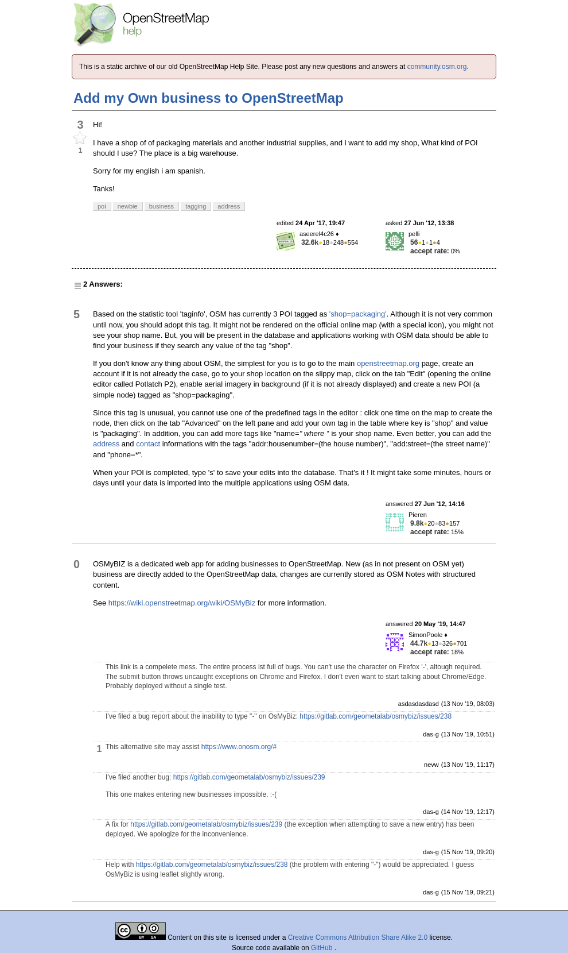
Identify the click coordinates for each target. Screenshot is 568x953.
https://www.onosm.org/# (239, 747)
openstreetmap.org (388, 363)
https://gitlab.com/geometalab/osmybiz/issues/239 (249, 777)
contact (148, 443)
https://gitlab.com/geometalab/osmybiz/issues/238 (375, 716)
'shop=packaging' (358, 314)
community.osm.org (437, 67)
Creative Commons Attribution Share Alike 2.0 (357, 937)
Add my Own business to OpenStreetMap (208, 98)
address (106, 443)
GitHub (322, 948)
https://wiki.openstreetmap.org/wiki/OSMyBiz (181, 603)
